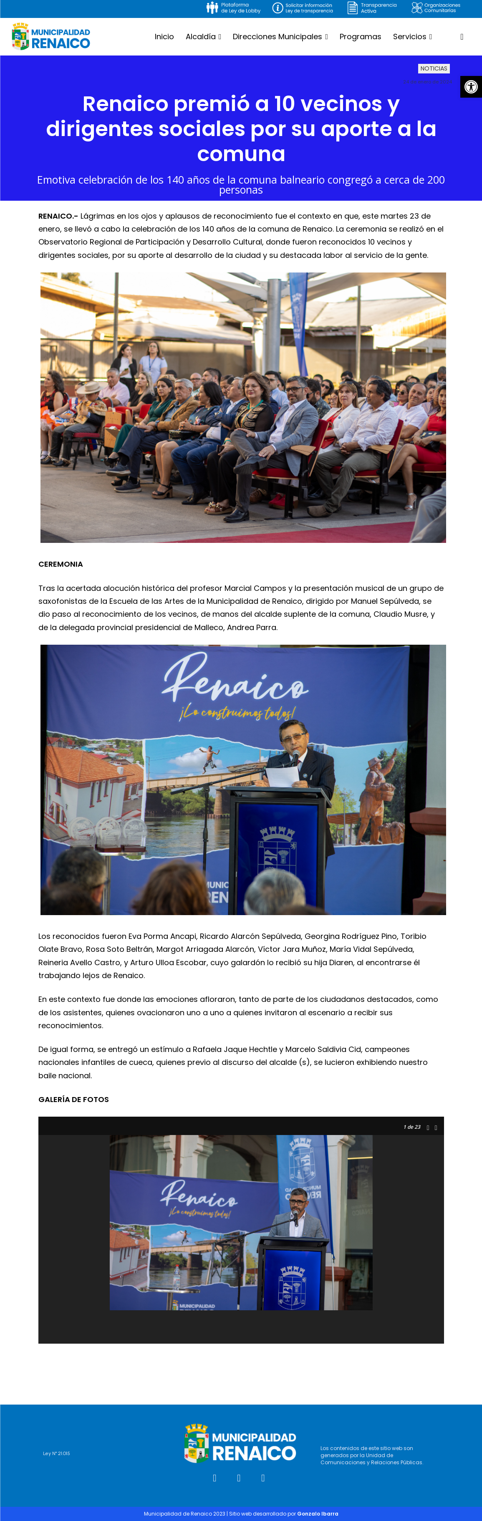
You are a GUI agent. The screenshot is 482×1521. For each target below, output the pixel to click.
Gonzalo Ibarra (317, 1513)
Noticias (434, 69)
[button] (471, 87)
